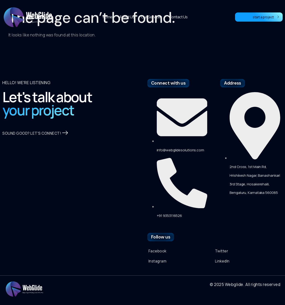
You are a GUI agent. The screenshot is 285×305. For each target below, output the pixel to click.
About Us (126, 17)
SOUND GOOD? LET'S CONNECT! (37, 141)
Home (107, 17)
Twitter (222, 251)
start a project (266, 17)
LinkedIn (223, 262)
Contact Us (178, 17)
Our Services (151, 17)
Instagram (158, 262)
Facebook (158, 251)
